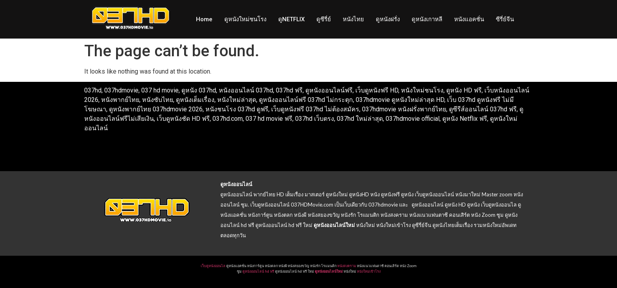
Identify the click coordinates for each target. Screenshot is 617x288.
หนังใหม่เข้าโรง (369, 271)
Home (204, 19)
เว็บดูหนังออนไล (213, 266)
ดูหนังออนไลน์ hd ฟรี (258, 271)
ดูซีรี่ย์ (323, 19)
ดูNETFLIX (291, 19)
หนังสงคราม (346, 266)
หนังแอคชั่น (469, 19)
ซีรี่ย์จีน (505, 19)
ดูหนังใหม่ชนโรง (245, 19)
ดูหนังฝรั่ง (388, 19)
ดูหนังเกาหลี (427, 19)
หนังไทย (353, 19)
